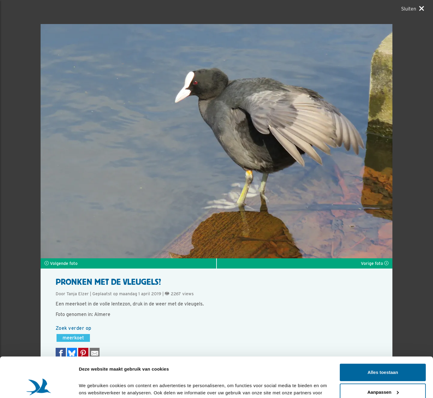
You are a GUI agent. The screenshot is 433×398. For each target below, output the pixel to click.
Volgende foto (61, 263)
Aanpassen (383, 354)
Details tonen (93, 386)
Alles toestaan (382, 334)
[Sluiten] (412, 8)
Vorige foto (374, 263)
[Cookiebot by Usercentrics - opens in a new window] (39, 386)
